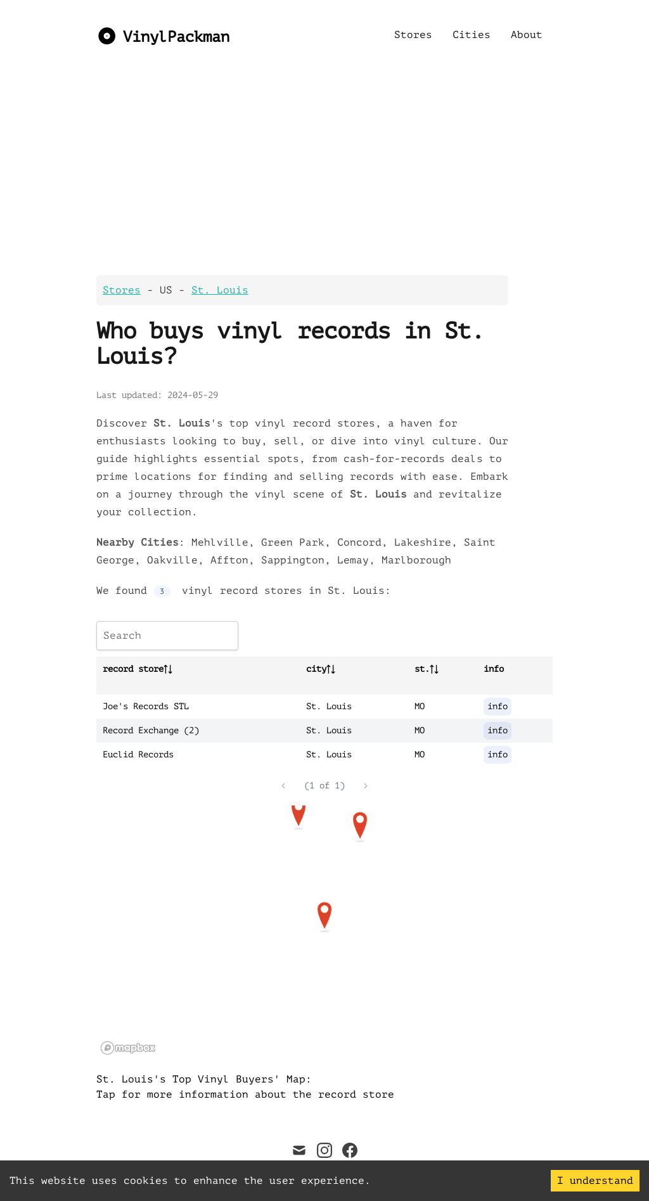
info (497, 706)
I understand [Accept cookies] (595, 1180)
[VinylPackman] (162, 34)
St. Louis (219, 290)
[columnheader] (198, 669)
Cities (472, 35)
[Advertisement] (324, 175)
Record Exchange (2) (151, 730)
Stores (413, 35)
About (527, 35)
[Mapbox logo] (128, 1048)
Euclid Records (138, 754)
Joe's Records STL (146, 706)
